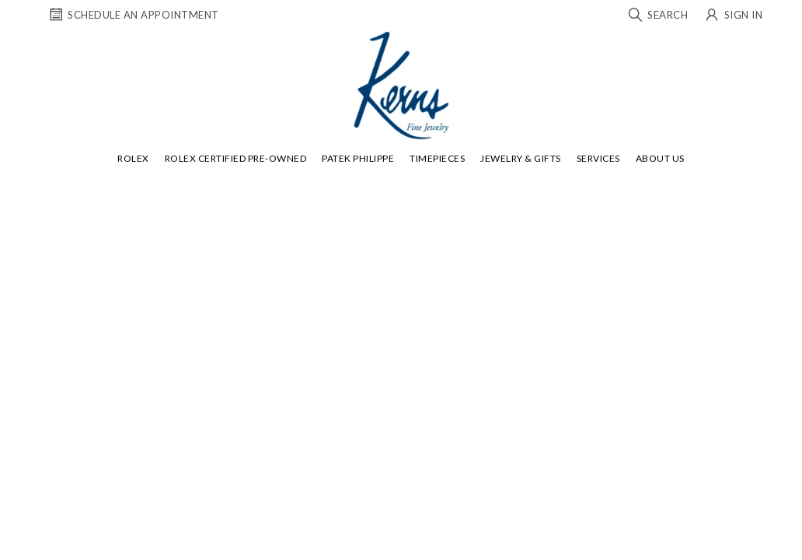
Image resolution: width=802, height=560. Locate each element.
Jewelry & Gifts (520, 158)
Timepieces (437, 158)
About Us (660, 158)
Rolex (133, 158)
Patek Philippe (358, 158)
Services (598, 158)
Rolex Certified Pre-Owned (236, 158)
